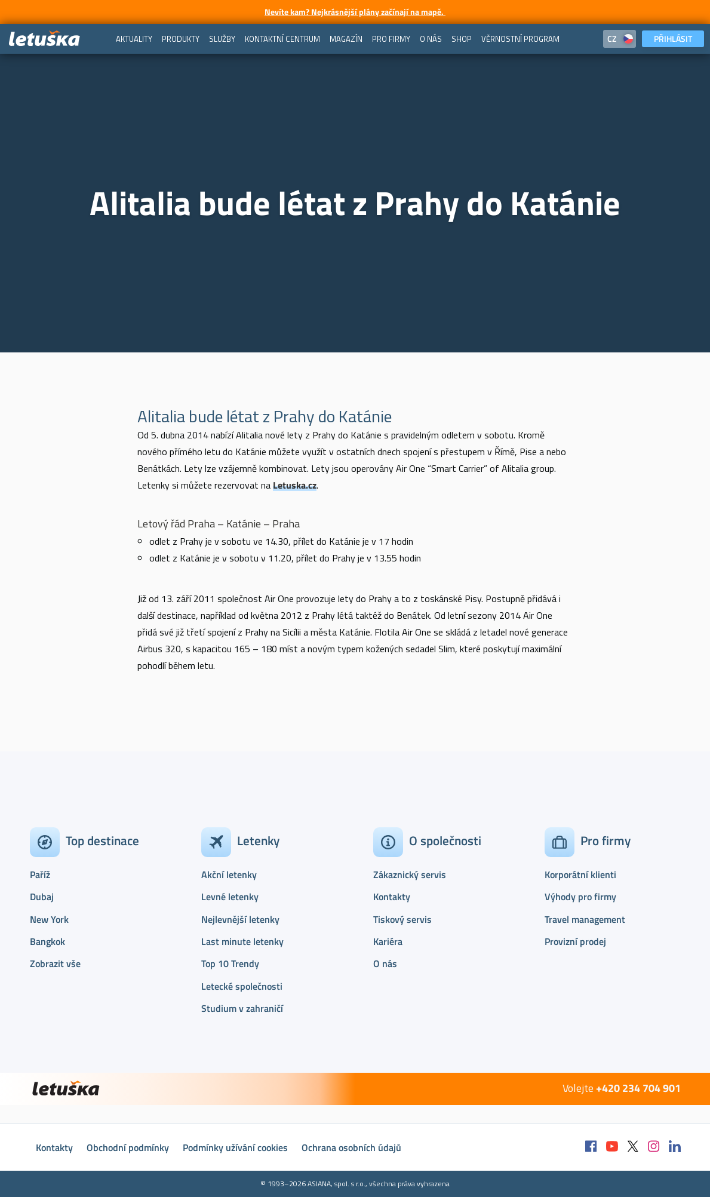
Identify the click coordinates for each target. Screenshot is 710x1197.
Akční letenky (229, 874)
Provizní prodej (575, 941)
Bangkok (47, 941)
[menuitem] (134, 39)
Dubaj (42, 896)
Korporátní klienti (580, 874)
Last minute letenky (242, 941)
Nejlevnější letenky (240, 919)
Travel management (585, 919)
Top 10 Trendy (230, 963)
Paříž (40, 874)
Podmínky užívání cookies (235, 1147)
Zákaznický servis (409, 874)
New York (49, 919)
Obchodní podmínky (128, 1147)
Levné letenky (230, 896)
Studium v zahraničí (242, 1008)
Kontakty (391, 896)
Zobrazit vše (55, 963)
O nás (385, 963)
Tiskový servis (402, 919)
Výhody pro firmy (580, 896)
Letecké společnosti (241, 986)
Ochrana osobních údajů (351, 1147)
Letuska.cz (294, 485)
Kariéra (387, 941)
